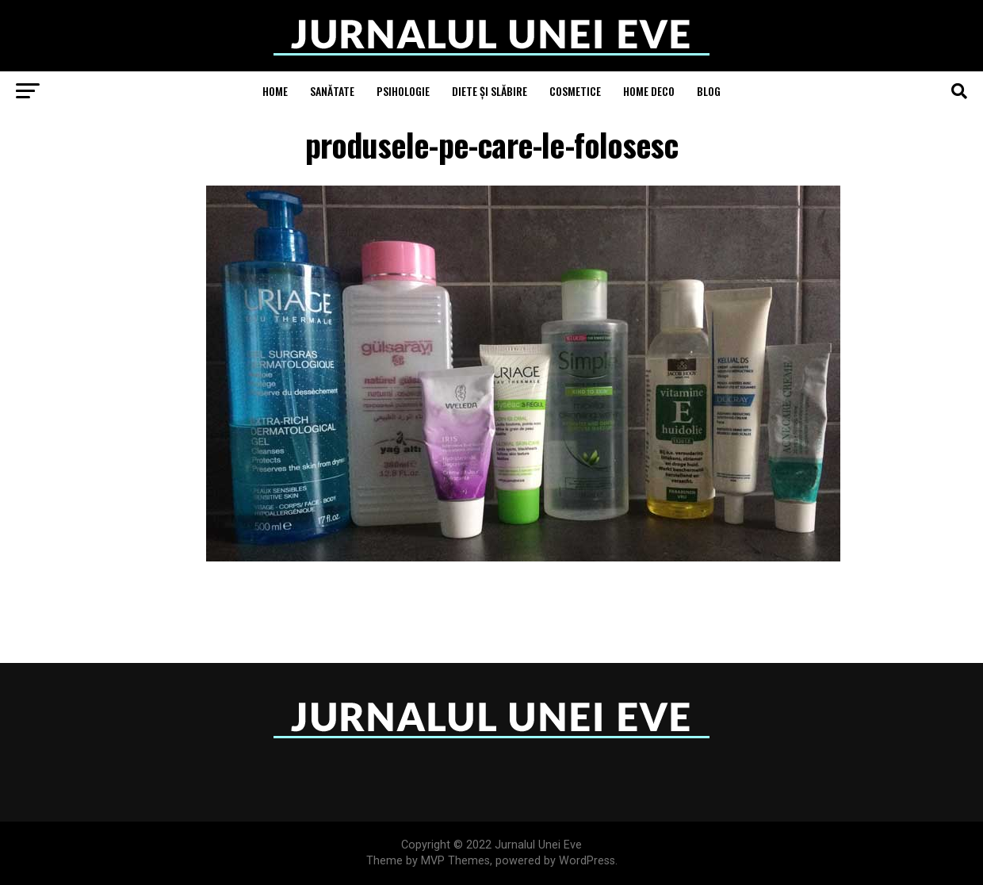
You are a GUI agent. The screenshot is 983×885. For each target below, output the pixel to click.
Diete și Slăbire (489, 90)
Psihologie (403, 90)
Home (275, 90)
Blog (709, 90)
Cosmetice (575, 90)
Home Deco (649, 90)
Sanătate (332, 90)
